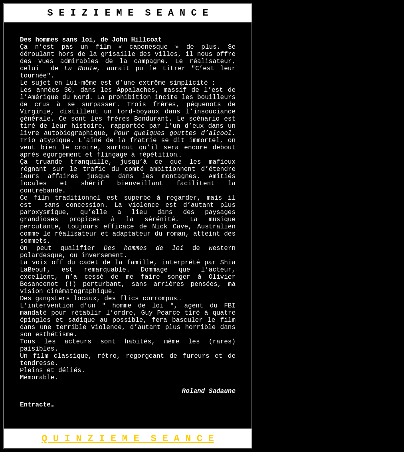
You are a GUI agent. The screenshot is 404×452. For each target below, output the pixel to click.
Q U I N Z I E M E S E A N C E (128, 438)
